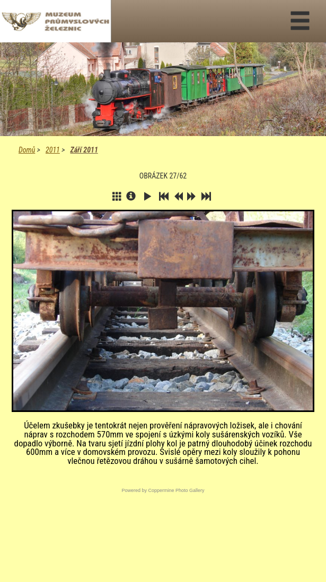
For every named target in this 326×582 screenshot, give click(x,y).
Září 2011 (84, 150)
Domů (27, 150)
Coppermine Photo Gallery (176, 490)
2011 (53, 150)
